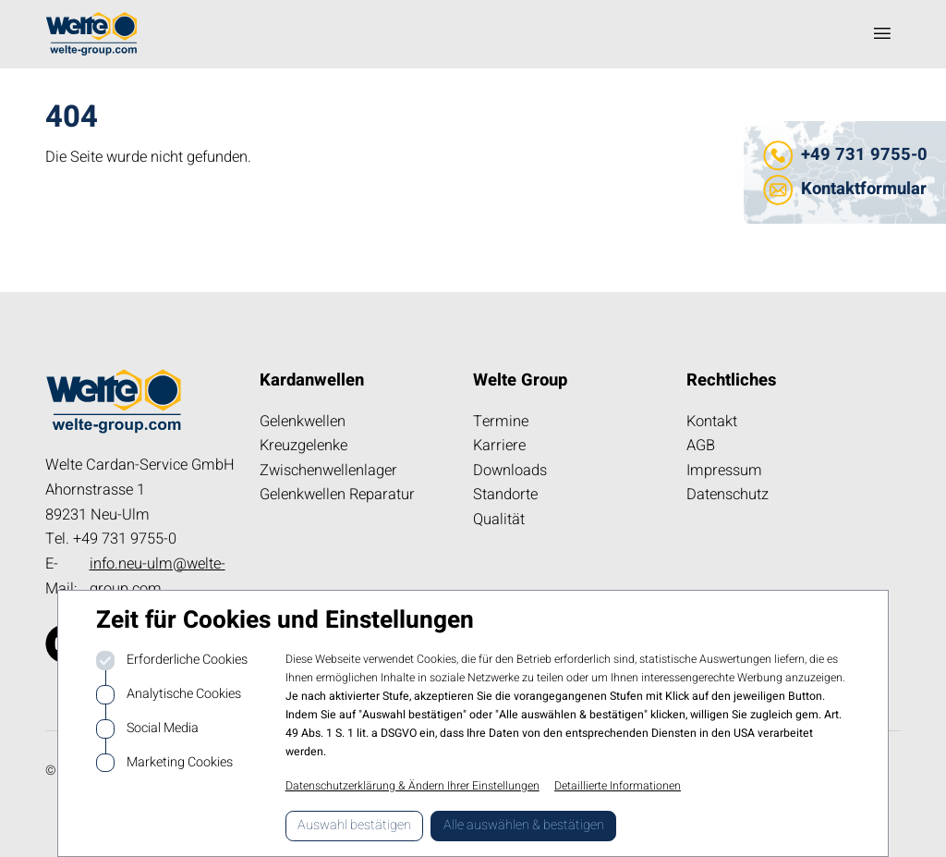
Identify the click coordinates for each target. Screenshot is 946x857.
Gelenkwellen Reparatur (337, 495)
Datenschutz (727, 495)
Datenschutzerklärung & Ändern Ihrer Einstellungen (412, 785)
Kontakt (711, 421)
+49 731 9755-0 (864, 154)
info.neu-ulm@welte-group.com (157, 576)
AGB (700, 446)
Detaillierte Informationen (617, 785)
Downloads (510, 470)
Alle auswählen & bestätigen (523, 825)
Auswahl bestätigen (354, 825)
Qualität (499, 519)
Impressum (724, 470)
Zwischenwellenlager (328, 470)
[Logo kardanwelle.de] (91, 33)
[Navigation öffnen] (882, 34)
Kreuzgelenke (303, 446)
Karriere (499, 446)
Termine (500, 421)
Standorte (505, 495)
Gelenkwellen (303, 421)
